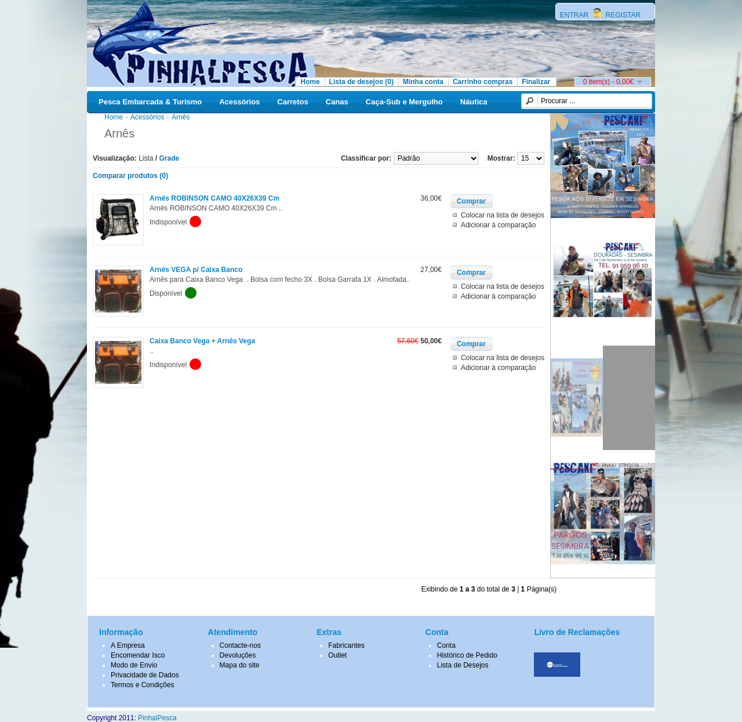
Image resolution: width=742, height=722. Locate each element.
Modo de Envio (134, 665)
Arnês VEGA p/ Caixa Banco (196, 270)
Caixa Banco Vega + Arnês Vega (202, 341)
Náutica (474, 101)
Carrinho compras (482, 82)
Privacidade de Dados (145, 675)
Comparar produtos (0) (130, 176)
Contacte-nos (240, 645)
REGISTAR (622, 15)
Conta (446, 645)
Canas (337, 101)
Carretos (292, 101)
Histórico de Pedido (467, 655)
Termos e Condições (142, 685)
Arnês (181, 117)
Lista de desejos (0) (361, 82)
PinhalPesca (157, 718)
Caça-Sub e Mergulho (404, 101)
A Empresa (128, 645)
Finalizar (536, 82)
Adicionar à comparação (498, 225)
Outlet (337, 655)
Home (309, 82)
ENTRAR (575, 15)
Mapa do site (240, 665)
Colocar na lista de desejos (502, 215)
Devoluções (238, 655)
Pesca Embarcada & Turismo (150, 101)
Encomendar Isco (138, 655)
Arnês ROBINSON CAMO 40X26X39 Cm (214, 198)
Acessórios (239, 101)
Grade (169, 158)
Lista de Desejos (463, 665)
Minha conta (423, 82)
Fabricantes (346, 645)
